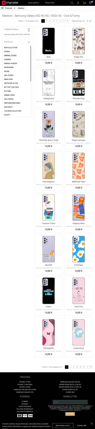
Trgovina (49, 3)
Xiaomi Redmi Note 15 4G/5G (70, 384)
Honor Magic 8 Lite (70, 389)
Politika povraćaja (25, 411)
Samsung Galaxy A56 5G (70, 382)
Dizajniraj (33, 3)
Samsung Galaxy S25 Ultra (25, 389)
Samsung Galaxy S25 (25, 392)
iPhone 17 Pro (24, 382)
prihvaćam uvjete (63, 425)
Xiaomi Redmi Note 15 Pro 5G (70, 387)
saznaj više (81, 425)
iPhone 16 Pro (24, 387)
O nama (25, 401)
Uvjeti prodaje (25, 406)
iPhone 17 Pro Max (25, 384)
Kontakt (25, 404)
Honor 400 (70, 392)
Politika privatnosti (25, 409)
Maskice (21, 8)
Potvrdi (70, 414)
